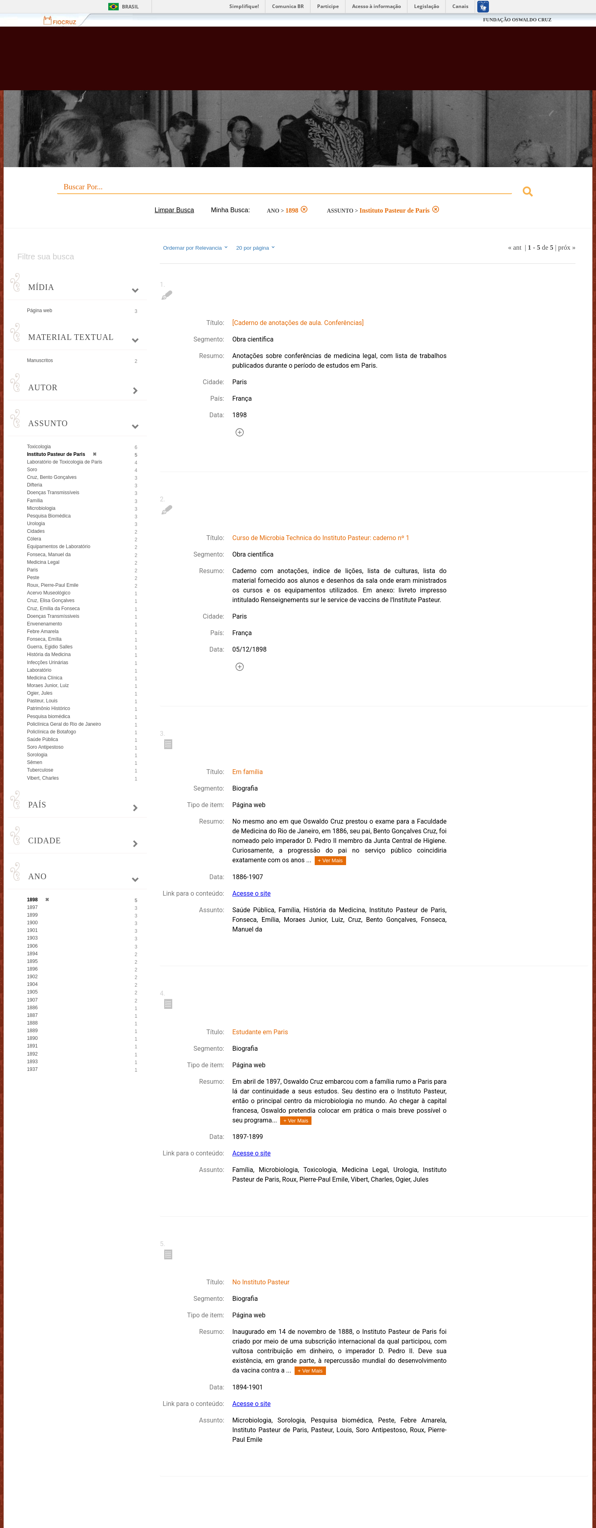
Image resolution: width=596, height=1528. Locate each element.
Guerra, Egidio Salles (49, 647)
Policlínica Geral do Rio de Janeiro (64, 724)
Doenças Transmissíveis (53, 492)
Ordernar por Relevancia (196, 247)
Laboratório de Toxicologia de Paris (64, 462)
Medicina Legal (43, 562)
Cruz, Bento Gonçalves (51, 477)
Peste (33, 577)
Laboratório (39, 670)
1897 (32, 907)
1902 (32, 976)
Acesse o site (251, 893)
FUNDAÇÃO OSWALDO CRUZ (517, 20)
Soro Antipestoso (45, 747)
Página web (39, 310)
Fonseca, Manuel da (49, 554)
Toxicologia (39, 446)
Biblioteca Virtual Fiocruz (258, 62)
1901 (32, 930)
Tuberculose (40, 770)
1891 (32, 1046)
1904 (32, 984)
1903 (32, 938)
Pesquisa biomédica (48, 716)
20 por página (256, 247)
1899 (32, 915)
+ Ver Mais (330, 860)
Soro (32, 469)
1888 (32, 1023)
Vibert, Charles (43, 778)
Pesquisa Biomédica (49, 516)
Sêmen (34, 762)
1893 (32, 1061)
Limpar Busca (174, 210)
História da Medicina (49, 654)
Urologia (36, 523)
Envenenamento (44, 624)
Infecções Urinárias (47, 662)
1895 (32, 961)
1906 (32, 946)
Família (35, 500)
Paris (32, 570)
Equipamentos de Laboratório (58, 546)
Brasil (130, 6)
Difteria (34, 485)
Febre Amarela (43, 631)
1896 (32, 969)
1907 (32, 1000)
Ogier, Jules (39, 693)
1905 (32, 992)
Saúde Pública (42, 739)
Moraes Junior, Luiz (48, 685)
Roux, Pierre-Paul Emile (52, 585)
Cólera (34, 539)
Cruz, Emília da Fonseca (53, 608)
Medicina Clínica (44, 678)
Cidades (36, 531)
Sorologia (37, 755)
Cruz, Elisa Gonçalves (50, 600)
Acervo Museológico (48, 593)
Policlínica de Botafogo (51, 732)
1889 (32, 1030)
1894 (32, 954)
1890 (32, 1038)
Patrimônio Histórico (48, 708)
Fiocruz (65, 20)
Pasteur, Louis (42, 701)
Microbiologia (41, 508)
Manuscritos (40, 360)
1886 (32, 1007)
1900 (32, 922)
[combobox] (298, 192)
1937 (32, 1069)
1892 (32, 1054)
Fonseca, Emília (44, 639)
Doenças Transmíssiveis (53, 616)
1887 (32, 1015)
